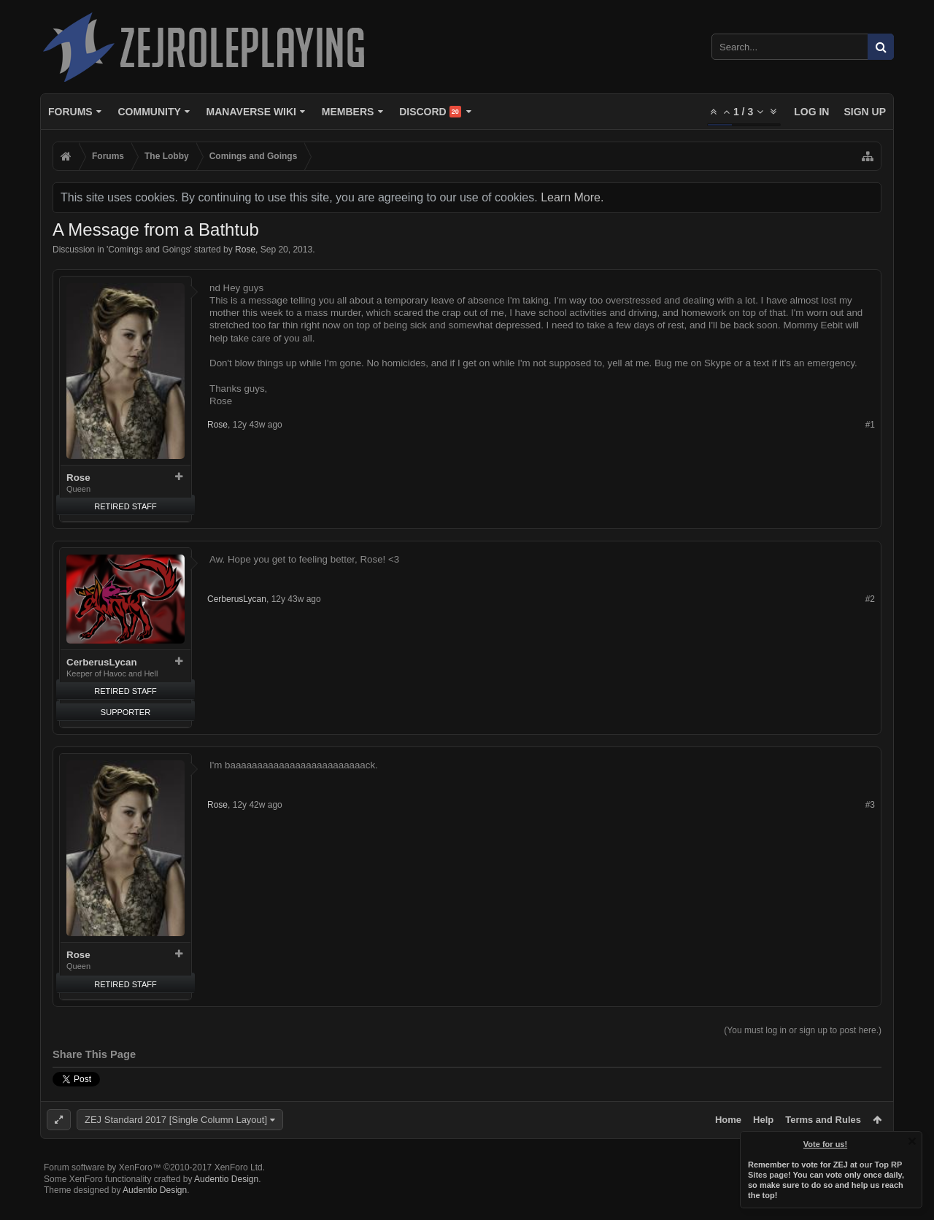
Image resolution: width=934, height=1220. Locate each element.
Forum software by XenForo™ (154, 1191)
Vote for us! (825, 1144)
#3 (870, 805)
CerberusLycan (101, 662)
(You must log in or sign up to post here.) (802, 1030)
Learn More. (572, 197)
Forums (70, 111)
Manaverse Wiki (251, 111)
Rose (245, 249)
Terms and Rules (823, 1119)
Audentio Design (226, 1202)
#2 (870, 599)
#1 (870, 425)
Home (728, 1119)
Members (348, 111)
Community (148, 111)
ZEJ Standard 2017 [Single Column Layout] (176, 1119)
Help (763, 1119)
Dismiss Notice (912, 1141)
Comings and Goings (149, 249)
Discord (430, 111)
